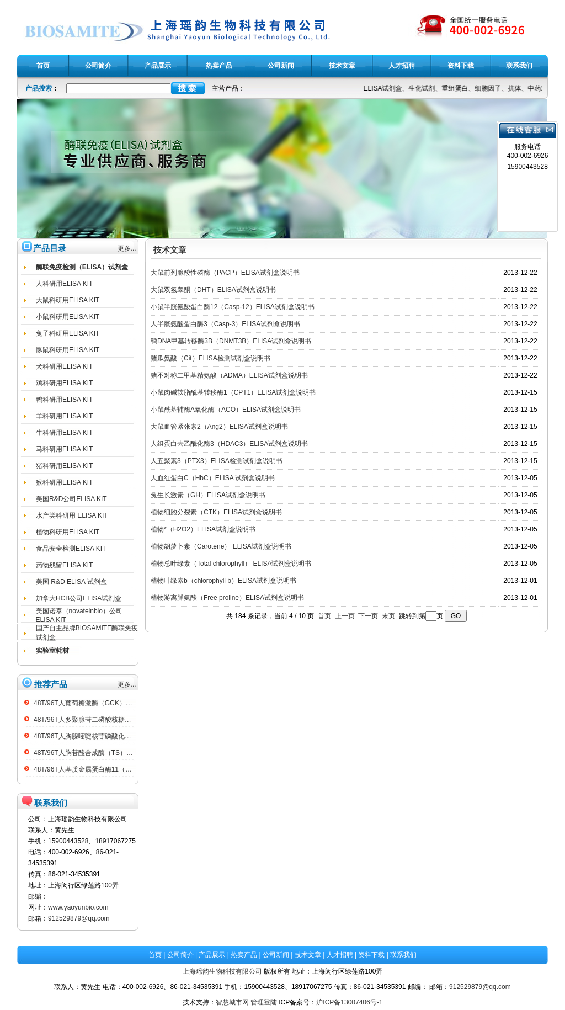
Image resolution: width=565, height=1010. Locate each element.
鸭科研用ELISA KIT (64, 399)
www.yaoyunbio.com (78, 907)
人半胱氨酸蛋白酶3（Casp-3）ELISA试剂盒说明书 (225, 324)
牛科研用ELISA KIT (64, 433)
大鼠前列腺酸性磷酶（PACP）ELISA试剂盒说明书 (225, 273)
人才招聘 (340, 955)
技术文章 (308, 955)
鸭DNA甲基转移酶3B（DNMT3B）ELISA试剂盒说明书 (231, 341)
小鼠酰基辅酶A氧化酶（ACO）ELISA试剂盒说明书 (226, 409)
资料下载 (371, 955)
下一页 (368, 616)
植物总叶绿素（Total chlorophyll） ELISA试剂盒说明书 (231, 563)
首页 (324, 616)
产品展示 (212, 955)
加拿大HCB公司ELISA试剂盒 (78, 598)
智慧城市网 (232, 1002)
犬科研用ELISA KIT (64, 366)
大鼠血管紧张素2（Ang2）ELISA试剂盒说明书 (219, 426)
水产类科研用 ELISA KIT (72, 515)
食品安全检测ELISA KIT (71, 548)
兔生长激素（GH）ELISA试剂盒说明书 (208, 495)
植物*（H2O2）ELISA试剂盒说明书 (203, 529)
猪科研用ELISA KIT (64, 466)
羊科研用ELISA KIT (64, 416)
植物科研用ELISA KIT (67, 532)
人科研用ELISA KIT (64, 284)
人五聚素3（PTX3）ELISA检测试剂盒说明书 (216, 461)
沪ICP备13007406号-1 (349, 1002)
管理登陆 (263, 1002)
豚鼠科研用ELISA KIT (67, 350)
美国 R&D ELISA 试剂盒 (71, 582)
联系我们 (403, 955)
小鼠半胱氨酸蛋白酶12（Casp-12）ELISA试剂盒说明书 (233, 307)
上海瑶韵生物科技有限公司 (222, 971)
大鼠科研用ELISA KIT (67, 300)
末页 (388, 616)
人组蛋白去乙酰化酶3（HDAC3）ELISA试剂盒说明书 (229, 444)
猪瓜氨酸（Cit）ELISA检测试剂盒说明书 (210, 358)
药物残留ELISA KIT (64, 565)
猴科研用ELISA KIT (64, 482)
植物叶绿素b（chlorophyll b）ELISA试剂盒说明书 (223, 580)
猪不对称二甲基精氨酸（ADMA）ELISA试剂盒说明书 (229, 375)
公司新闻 (276, 955)
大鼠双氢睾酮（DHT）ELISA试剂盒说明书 (213, 290)
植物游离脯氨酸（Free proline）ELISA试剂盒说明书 (227, 598)
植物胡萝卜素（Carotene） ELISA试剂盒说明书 (221, 546)
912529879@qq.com (79, 918)
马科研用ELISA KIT (64, 449)
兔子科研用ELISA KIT (67, 333)
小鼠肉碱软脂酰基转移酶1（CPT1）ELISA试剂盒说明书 (233, 392)
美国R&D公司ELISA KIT (71, 499)
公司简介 (180, 955)
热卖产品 (244, 955)
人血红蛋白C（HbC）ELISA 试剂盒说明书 (213, 478)
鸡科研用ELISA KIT (64, 383)
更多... (127, 248)
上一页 (345, 616)
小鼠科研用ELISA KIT (67, 317)
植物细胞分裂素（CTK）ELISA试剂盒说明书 (216, 512)
